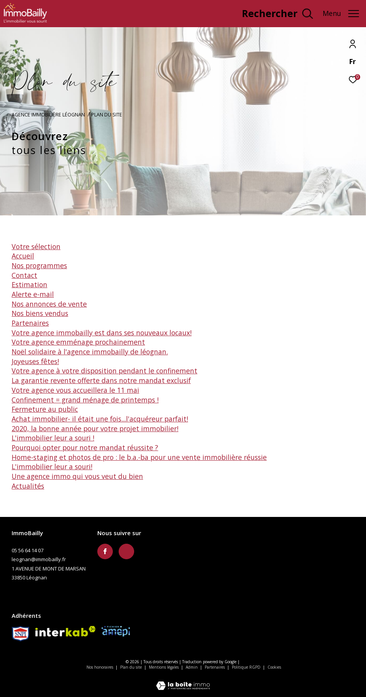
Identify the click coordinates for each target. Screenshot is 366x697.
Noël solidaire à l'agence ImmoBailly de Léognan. (90, 351)
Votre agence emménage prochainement (78, 342)
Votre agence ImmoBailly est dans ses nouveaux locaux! (102, 332)
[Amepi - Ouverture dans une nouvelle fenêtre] (116, 631)
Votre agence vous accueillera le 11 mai (75, 390)
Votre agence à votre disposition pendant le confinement (104, 370)
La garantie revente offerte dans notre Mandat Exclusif (101, 380)
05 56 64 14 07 (27, 550)
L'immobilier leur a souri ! (53, 437)
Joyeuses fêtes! (35, 361)
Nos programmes (39, 265)
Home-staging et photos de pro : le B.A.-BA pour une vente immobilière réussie (139, 457)
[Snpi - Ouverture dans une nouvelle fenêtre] (20, 634)
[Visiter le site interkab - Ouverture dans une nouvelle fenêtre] (65, 631)
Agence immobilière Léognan (48, 114)
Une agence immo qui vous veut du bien (77, 476)
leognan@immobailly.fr (39, 559)
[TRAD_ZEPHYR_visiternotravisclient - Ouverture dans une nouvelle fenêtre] (212, 15)
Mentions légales (164, 667)
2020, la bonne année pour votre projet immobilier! (95, 428)
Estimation (29, 284)
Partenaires (30, 323)
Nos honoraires (99, 667)
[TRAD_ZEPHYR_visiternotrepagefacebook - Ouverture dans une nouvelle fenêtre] (105, 551)
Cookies (274, 667)
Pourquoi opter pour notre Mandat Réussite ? (85, 447)
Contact (24, 275)
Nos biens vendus (40, 313)
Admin (192, 667)
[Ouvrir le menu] (341, 13)
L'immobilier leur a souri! (52, 466)
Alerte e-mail (33, 294)
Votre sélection (36, 246)
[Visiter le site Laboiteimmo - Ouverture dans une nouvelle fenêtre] (183, 680)
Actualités (28, 486)
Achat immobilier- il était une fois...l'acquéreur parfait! (100, 418)
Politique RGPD (246, 667)
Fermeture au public (45, 409)
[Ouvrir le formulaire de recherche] (277, 13)
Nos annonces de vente (49, 304)
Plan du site (131, 667)
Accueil (23, 255)
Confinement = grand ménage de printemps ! (85, 399)
